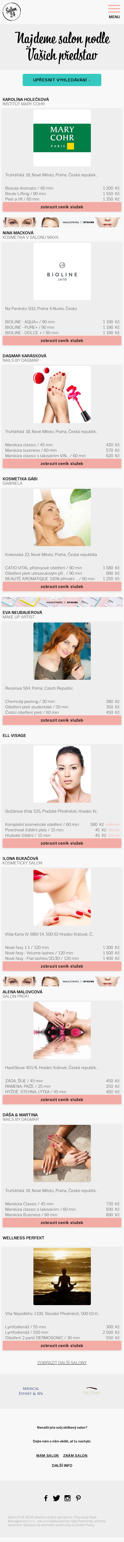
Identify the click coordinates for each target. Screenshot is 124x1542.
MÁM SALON (47, 1455)
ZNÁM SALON (75, 1455)
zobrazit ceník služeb (62, 207)
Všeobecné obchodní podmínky (47, 1525)
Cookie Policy (85, 1525)
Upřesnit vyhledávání (62, 80)
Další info (62, 1465)
